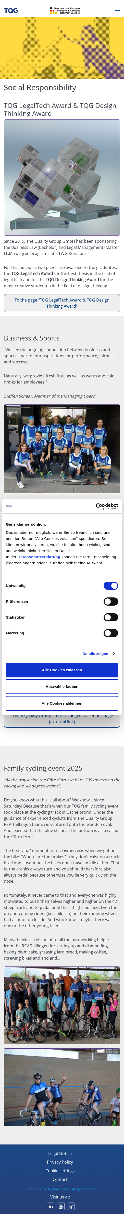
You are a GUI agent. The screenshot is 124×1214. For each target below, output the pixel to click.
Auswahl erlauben (62, 686)
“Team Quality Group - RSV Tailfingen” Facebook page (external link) (62, 719)
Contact (60, 1179)
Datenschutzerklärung (39, 557)
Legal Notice (60, 1153)
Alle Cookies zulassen (62, 670)
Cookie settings (60, 1171)
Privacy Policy (60, 1162)
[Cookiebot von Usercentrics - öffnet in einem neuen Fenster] (95, 506)
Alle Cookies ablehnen (62, 703)
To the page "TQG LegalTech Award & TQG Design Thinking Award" (62, 303)
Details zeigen (95, 653)
